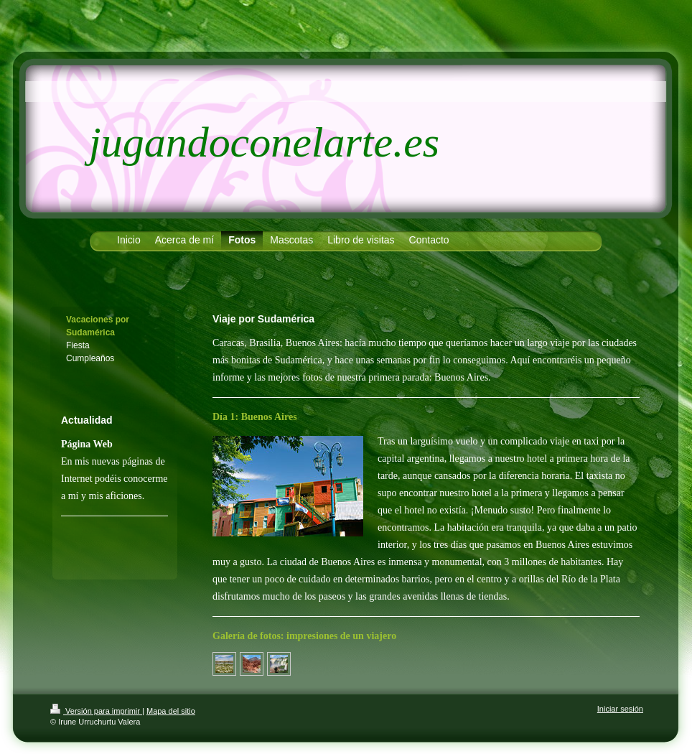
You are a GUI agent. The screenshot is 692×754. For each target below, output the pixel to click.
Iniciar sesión (620, 708)
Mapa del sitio (170, 711)
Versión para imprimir (96, 711)
